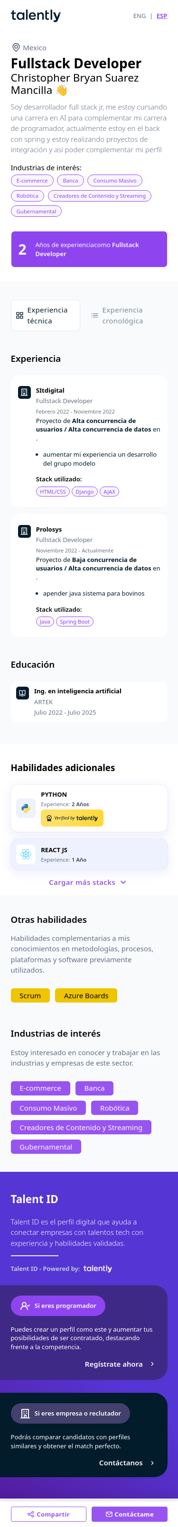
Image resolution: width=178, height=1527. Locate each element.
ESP (162, 15)
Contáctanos (128, 1462)
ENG (139, 15)
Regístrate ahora (121, 1364)
